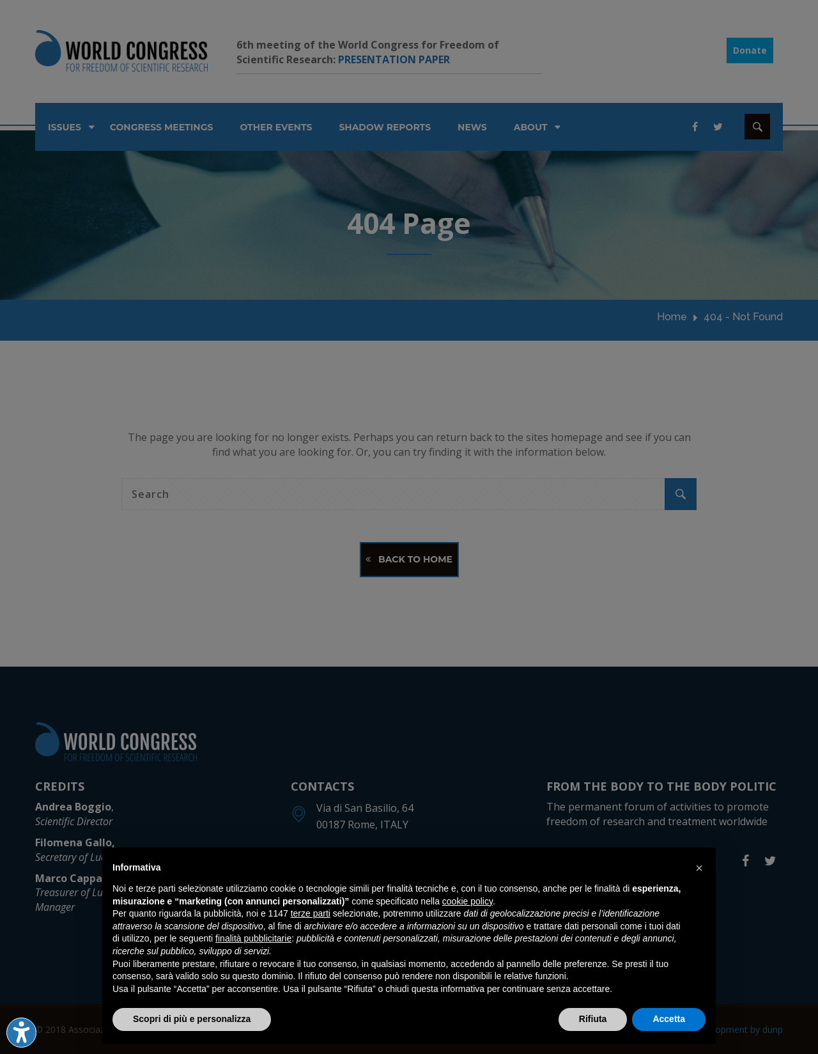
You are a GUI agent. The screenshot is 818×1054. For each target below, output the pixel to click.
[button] (699, 868)
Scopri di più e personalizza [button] (192, 1019)
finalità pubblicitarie (253, 938)
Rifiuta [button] (593, 1019)
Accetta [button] (668, 1019)
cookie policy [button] (467, 901)
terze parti (310, 913)
